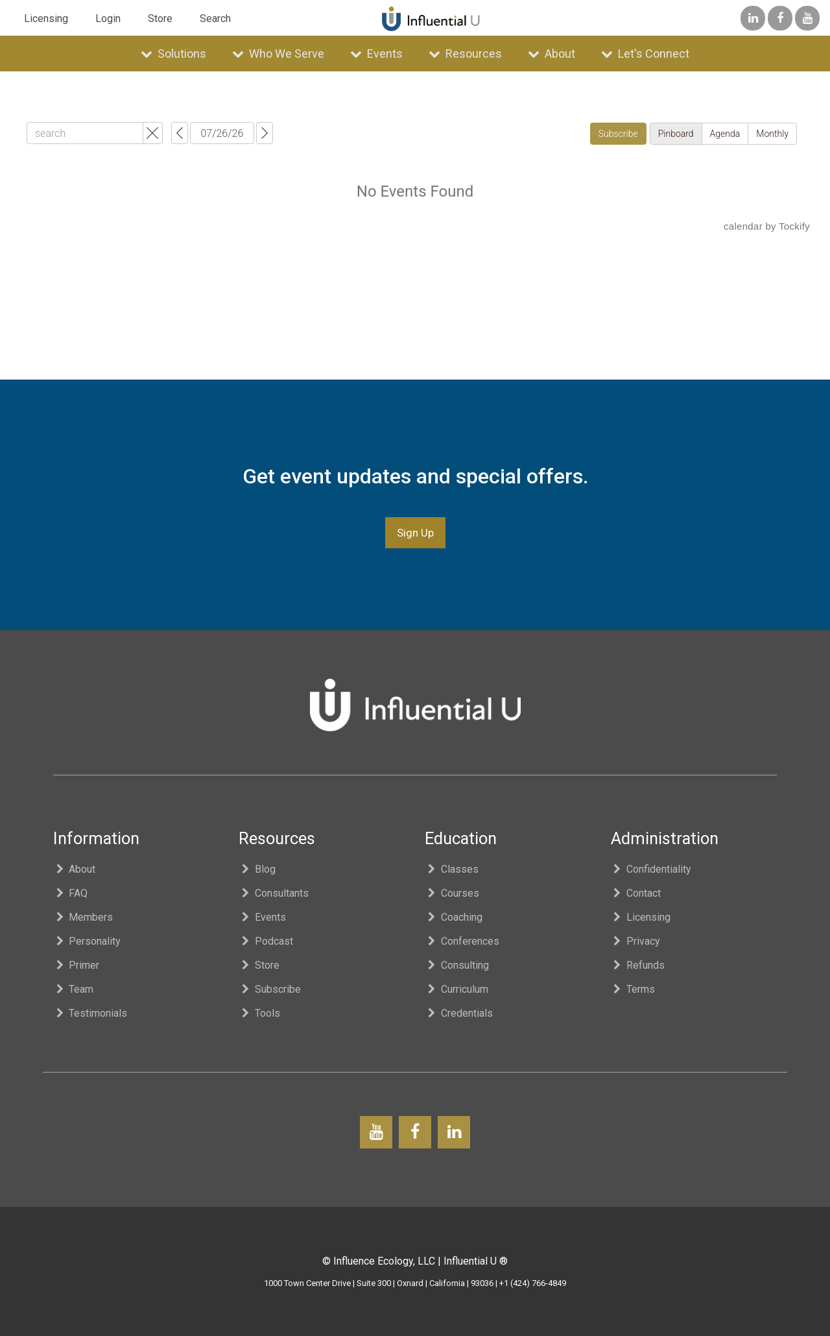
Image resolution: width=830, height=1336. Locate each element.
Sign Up (415, 532)
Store (160, 18)
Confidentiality (651, 869)
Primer (76, 965)
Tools (259, 1013)
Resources (465, 53)
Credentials (459, 1013)
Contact (636, 893)
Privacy (636, 941)
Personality (87, 941)
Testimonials (90, 1013)
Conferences (462, 941)
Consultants (274, 893)
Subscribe (270, 989)
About (551, 53)
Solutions (173, 53)
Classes (452, 869)
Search (215, 18)
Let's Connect (645, 53)
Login (108, 18)
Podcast (266, 941)
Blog (257, 869)
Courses (452, 893)
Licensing (46, 18)
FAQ (70, 893)
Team (73, 989)
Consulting (457, 965)
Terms (633, 989)
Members (83, 917)
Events (376, 53)
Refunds (638, 965)
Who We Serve (278, 53)
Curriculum (456, 989)
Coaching (453, 917)
